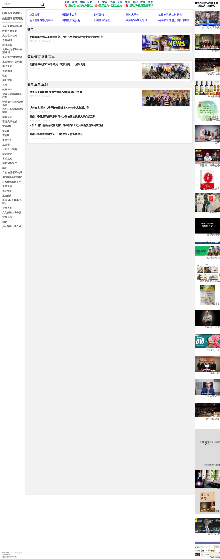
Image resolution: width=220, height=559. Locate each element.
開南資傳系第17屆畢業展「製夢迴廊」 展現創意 (57, 64)
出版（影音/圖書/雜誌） (12, 201)
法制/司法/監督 (9, 149)
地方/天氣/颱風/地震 (12, 26)
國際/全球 (7, 117)
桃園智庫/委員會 (71, 20)
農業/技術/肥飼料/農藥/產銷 (12, 51)
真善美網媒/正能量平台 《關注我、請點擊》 (206, 4)
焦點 (4, 75)
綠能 (4, 168)
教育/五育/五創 (9, 31)
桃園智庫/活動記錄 (136, 20)
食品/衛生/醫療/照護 (12, 57)
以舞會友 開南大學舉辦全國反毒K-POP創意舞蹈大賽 (59, 107)
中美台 (5, 131)
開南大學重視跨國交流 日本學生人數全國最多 (56, 134)
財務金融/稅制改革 (11, 182)
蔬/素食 (6, 145)
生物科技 (6, 195)
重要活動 (18, 18)
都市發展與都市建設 (12, 177)
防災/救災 (7, 154)
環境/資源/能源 (9, 121)
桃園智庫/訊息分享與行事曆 (173, 20)
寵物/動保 (7, 71)
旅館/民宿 (7, 217)
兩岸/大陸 (7, 66)
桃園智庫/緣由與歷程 (170, 14)
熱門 (4, 85)
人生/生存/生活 (9, 35)
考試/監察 (7, 158)
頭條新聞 (7, 13)
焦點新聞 (7, 18)
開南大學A (132, 14)
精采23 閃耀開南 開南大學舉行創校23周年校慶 (56, 92)
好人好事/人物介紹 (11, 226)
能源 (4, 222)
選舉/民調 (7, 186)
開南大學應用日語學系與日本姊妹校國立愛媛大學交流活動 (62, 116)
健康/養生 (7, 89)
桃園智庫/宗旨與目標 (41, 20)
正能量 (5, 135)
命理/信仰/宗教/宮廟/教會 (12, 103)
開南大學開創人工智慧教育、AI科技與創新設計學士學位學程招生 (66, 37)
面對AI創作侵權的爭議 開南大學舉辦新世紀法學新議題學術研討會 (67, 125)
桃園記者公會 (69, 14)
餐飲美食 (6, 140)
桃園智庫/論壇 (102, 20)
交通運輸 (6, 126)
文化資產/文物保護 (11, 212)
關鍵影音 (18, 13)
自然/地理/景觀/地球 (12, 172)
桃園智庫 (34, 14)
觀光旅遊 (6, 191)
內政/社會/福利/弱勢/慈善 (12, 110)
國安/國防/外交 (9, 163)
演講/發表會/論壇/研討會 (12, 95)
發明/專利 (7, 208)
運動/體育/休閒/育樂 (12, 62)
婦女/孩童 (7, 80)
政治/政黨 (7, 45)
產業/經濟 (7, 40)
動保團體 (99, 14)
